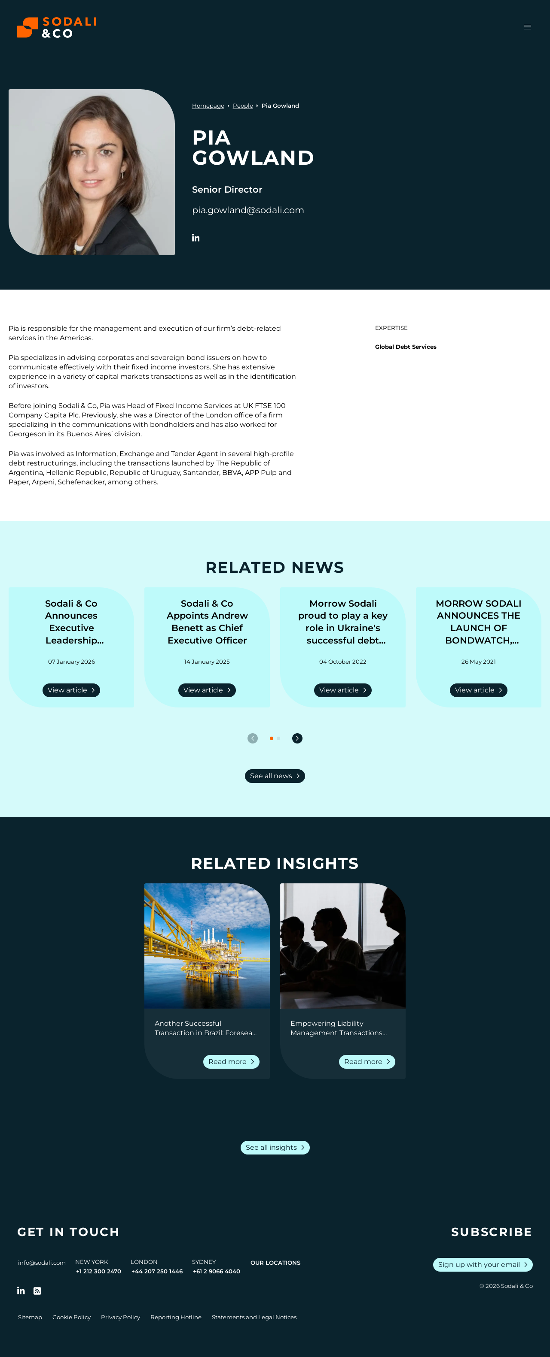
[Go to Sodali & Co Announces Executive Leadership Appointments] (71, 622)
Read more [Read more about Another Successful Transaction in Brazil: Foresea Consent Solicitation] (233, 1062)
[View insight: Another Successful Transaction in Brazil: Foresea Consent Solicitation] (207, 946)
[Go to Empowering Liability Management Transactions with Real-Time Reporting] (342, 1028)
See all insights (277, 1148)
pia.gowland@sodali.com (248, 210)
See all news (276, 776)
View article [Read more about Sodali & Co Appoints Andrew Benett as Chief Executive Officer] (208, 690)
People (243, 105)
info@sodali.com (42, 1262)
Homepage (208, 105)
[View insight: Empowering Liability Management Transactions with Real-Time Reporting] (343, 946)
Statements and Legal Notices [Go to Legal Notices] (254, 1317)
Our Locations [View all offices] (275, 1262)
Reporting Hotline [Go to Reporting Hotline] (176, 1317)
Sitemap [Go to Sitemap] (30, 1317)
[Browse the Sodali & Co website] (56, 27)
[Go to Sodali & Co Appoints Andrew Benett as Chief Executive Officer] (207, 622)
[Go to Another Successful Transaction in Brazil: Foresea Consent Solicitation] (207, 1028)
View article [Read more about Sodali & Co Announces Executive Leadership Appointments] (73, 690)
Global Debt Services (406, 346)
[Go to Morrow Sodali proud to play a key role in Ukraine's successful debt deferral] (342, 622)
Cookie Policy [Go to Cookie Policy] (71, 1317)
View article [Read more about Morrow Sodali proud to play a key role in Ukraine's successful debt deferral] (344, 690)
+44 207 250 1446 (157, 1271)
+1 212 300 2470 (98, 1271)
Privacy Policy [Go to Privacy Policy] (120, 1317)
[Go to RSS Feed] (37, 1291)
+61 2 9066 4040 (216, 1271)
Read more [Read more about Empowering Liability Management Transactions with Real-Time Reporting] (369, 1062)
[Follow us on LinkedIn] (21, 1291)
